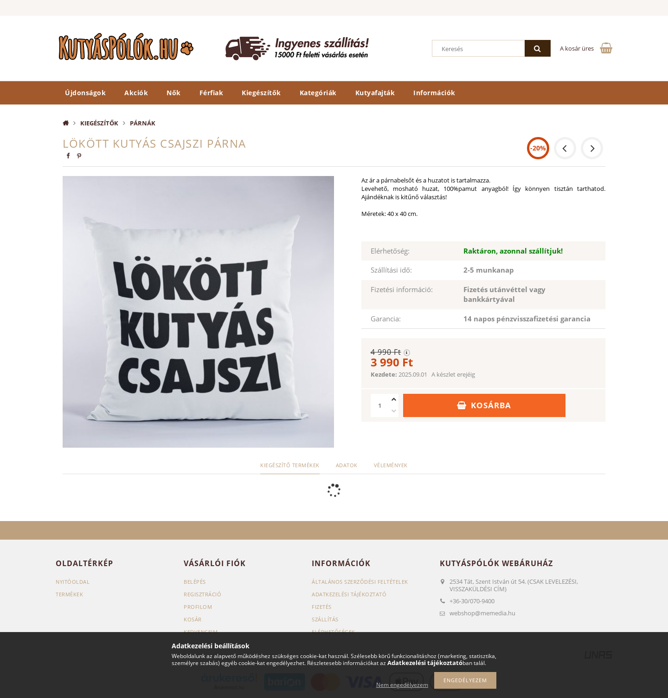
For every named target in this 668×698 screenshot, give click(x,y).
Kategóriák (318, 92)
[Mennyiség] (380, 405)
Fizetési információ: (402, 289)
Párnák (142, 123)
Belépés (195, 581)
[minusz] (393, 411)
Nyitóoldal (73, 581)
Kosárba (491, 405)
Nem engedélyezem (402, 685)
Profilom (198, 606)
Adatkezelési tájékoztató (349, 594)
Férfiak (211, 92)
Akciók (136, 92)
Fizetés (322, 606)
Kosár (193, 619)
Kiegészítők (261, 92)
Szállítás (325, 619)
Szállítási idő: (391, 269)
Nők (174, 92)
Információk (434, 92)
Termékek (69, 594)
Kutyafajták (375, 92)
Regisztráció (202, 594)
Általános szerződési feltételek (360, 581)
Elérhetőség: (390, 250)
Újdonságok (85, 92)
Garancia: (386, 318)
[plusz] (393, 399)
